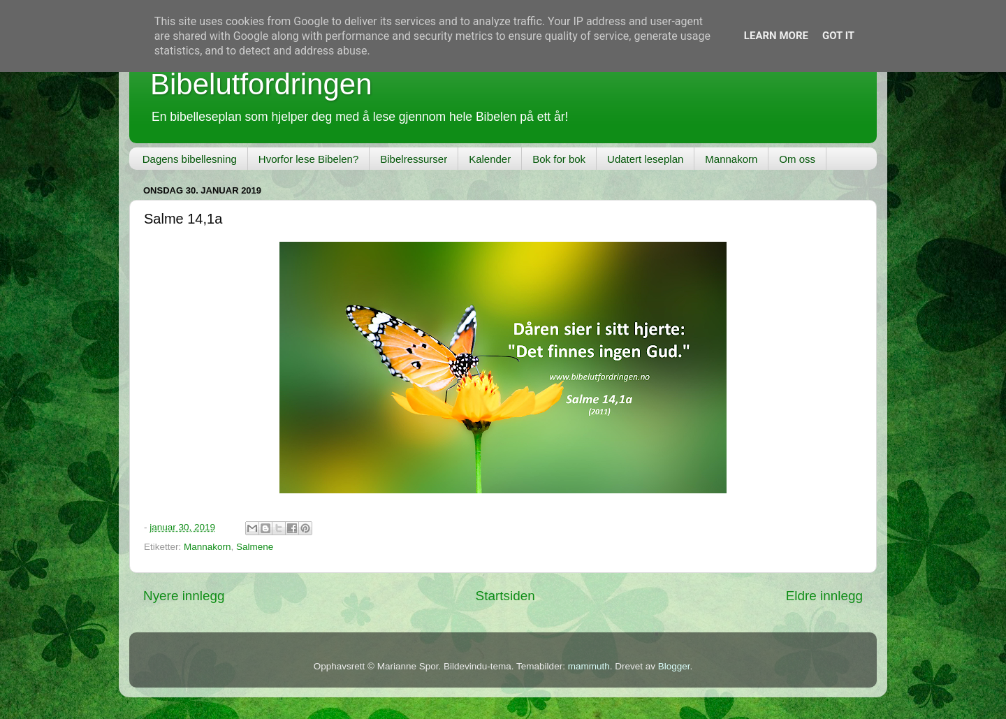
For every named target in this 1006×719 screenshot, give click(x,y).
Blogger (674, 666)
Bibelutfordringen (261, 84)
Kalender (490, 159)
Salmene (254, 547)
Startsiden (505, 595)
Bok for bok (558, 159)
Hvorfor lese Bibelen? (308, 159)
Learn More (776, 35)
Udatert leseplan (645, 159)
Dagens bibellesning (190, 159)
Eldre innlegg (824, 595)
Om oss (797, 159)
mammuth (589, 666)
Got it (838, 35)
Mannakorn (731, 159)
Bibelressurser (413, 159)
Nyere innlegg (184, 595)
